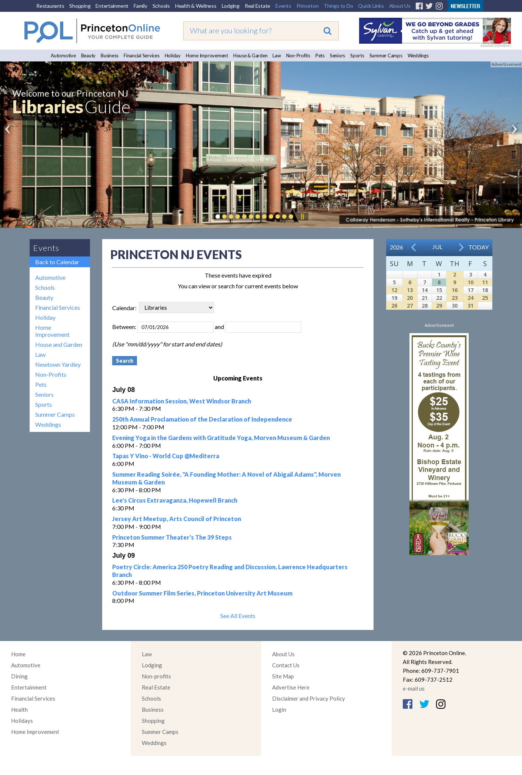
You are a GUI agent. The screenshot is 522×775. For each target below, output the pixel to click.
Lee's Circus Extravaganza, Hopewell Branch (174, 500)
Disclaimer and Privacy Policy (308, 698)
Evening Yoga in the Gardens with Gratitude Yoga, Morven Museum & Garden (221, 437)
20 (410, 297)
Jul (437, 246)
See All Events (237, 615)
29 (439, 305)
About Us (400, 6)
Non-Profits (298, 55)
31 (471, 305)
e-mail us (414, 688)
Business (109, 55)
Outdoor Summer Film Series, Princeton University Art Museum (202, 593)
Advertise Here (290, 687)
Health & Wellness (196, 6)
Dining (19, 676)
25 (485, 297)
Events (283, 6)
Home (18, 654)
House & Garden (250, 55)
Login (279, 709)
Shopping (79, 6)
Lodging (231, 6)
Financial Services (142, 55)
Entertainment (112, 6)
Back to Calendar (57, 261)
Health (19, 709)
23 (455, 297)
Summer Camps (385, 55)
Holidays (22, 720)
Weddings (418, 55)
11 (485, 282)
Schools (161, 6)
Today (478, 247)
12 (394, 289)
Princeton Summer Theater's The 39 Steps (172, 537)
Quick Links (371, 6)
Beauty (88, 55)
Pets (320, 55)
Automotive (63, 55)
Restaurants (50, 6)
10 (471, 282)
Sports (357, 55)
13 (410, 289)
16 (455, 289)
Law (276, 55)
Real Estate (257, 6)
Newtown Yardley (58, 364)
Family (140, 6)
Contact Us (286, 665)
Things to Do (338, 6)
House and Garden (58, 344)
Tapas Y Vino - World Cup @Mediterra (165, 455)
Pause (302, 216)
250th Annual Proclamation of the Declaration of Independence (202, 419)
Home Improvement (207, 55)
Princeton (308, 6)
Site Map (283, 676)
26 (394, 305)
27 (410, 305)
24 (471, 297)
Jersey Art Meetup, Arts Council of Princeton (176, 518)
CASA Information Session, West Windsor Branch (181, 401)
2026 (396, 247)
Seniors (337, 55)
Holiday (173, 55)
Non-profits (156, 676)
